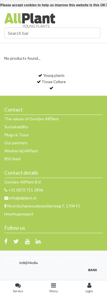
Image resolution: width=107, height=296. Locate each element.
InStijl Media (28, 263)
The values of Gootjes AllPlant (31, 118)
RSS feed (12, 158)
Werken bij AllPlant (21, 150)
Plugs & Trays (16, 134)
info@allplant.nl (20, 197)
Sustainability (16, 126)
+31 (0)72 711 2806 (23, 189)
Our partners (16, 142)
